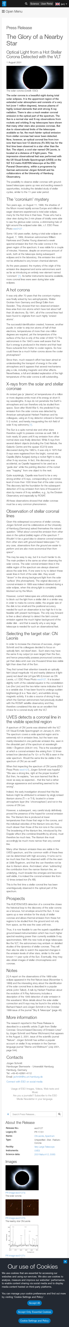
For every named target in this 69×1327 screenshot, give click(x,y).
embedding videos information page (22, 1163)
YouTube (8, 1139)
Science (34, 3)
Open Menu (12, 11)
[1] (19, 275)
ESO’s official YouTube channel (25, 1143)
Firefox (14, 1267)
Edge (13, 1264)
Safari (14, 1271)
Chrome (15, 1260)
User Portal (47, 3)
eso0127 (17, 228)
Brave (14, 1257)
